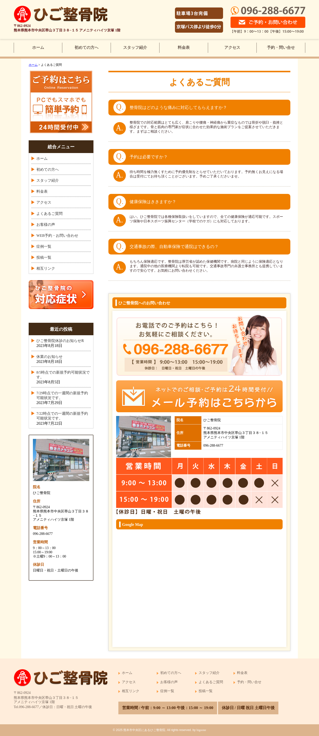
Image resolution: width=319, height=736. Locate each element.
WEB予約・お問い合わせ (57, 236)
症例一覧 (43, 246)
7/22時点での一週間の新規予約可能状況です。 (62, 415)
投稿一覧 (43, 257)
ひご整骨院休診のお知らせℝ (60, 341)
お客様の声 (45, 225)
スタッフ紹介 (135, 47)
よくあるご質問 (49, 214)
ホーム (38, 47)
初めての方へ (86, 47)
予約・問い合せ (281, 47)
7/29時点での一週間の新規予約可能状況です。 (62, 395)
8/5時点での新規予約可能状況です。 (63, 374)
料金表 (184, 47)
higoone (201, 730)
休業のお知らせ (49, 357)
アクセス (232, 47)
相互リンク (45, 268)
